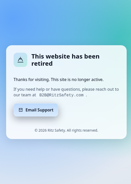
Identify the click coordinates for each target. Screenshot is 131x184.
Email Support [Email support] (35, 110)
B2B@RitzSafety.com (61, 95)
